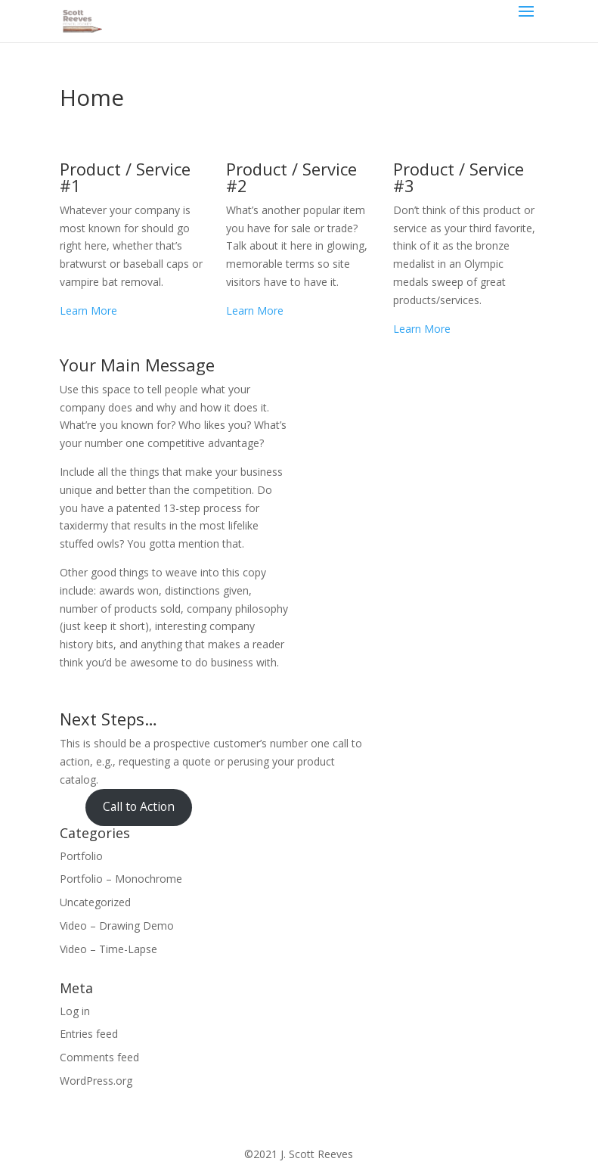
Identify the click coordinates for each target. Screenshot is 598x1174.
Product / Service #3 (458, 177)
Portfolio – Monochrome (121, 878)
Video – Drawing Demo (117, 925)
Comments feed (99, 1057)
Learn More (88, 310)
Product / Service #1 (125, 177)
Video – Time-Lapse (108, 949)
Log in (75, 1011)
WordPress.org (96, 1080)
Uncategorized (95, 902)
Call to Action (139, 806)
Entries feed (89, 1033)
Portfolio (81, 856)
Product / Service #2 (291, 177)
